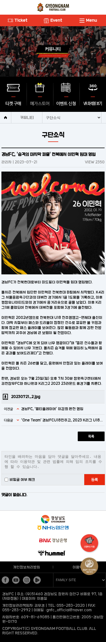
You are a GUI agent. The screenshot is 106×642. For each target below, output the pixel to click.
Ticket (17, 20)
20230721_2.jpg (25, 396)
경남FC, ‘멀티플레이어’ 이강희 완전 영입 (52, 408)
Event (53, 20)
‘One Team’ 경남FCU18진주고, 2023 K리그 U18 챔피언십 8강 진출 (62, 420)
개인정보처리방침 (26, 567)
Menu (88, 20)
